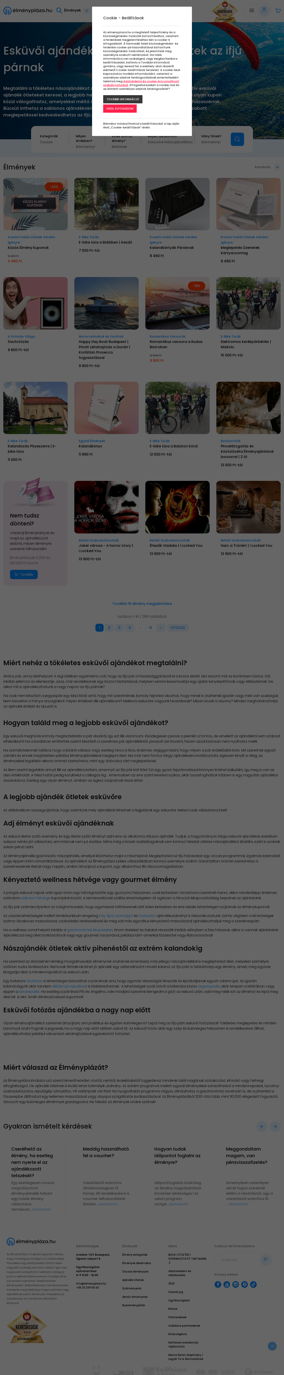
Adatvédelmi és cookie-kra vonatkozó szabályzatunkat (141, 83)
